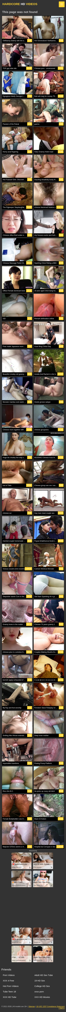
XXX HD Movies (42, 997)
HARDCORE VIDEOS (19, 4)
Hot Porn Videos (11, 986)
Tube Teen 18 (9, 991)
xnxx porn (39, 991)
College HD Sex (42, 986)
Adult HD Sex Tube (44, 975)
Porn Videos (9, 975)
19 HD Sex (40, 980)
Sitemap (31, 1007)
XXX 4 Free (8, 980)
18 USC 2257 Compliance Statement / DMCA (50, 1007)
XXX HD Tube (9, 997)
